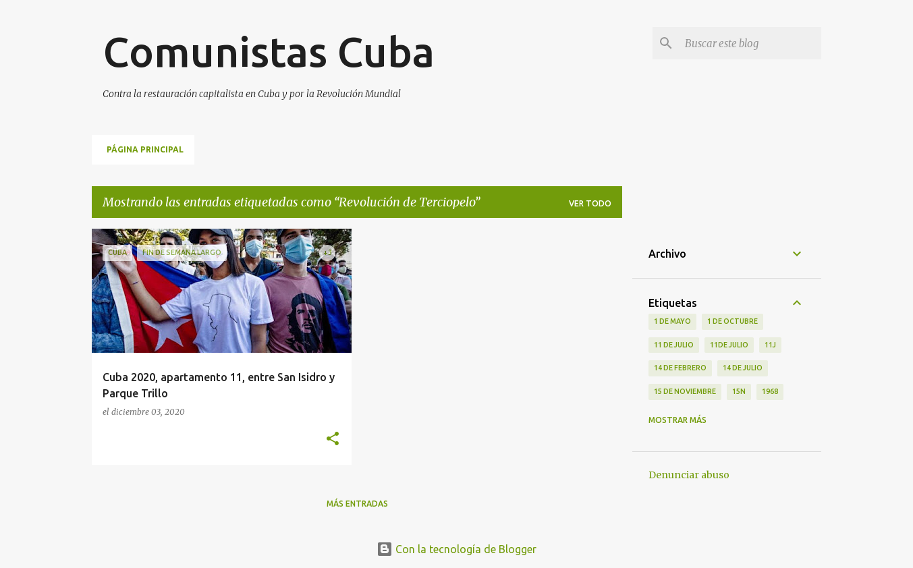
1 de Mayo (672, 321)
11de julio (729, 345)
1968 (770, 391)
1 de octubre (732, 321)
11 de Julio (674, 345)
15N (739, 391)
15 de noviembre (685, 391)
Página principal (145, 149)
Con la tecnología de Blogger (456, 549)
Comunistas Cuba (269, 51)
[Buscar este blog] (750, 43)
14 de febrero (680, 368)
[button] (333, 439)
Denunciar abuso (688, 475)
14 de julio (743, 368)
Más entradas (357, 503)
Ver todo (590, 203)
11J (770, 345)
